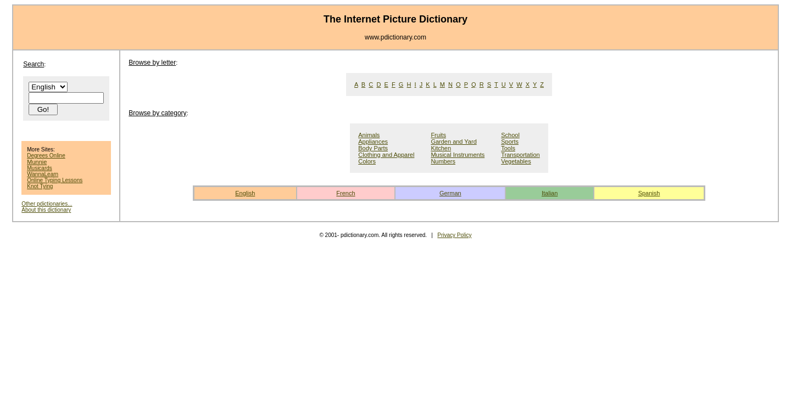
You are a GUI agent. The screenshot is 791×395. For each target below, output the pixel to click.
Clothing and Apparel (386, 154)
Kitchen (441, 148)
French (345, 193)
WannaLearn (42, 174)
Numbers (443, 161)
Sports (510, 141)
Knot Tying (40, 186)
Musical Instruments (457, 154)
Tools (508, 148)
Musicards (39, 168)
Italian (550, 193)
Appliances (373, 141)
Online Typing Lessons (54, 180)
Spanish (649, 193)
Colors (367, 161)
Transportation (520, 154)
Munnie (37, 162)
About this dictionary (46, 210)
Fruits (438, 135)
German (450, 193)
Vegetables (516, 161)
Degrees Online (46, 156)
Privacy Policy (454, 235)
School (510, 135)
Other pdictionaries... (46, 204)
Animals (369, 135)
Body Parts (373, 148)
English (245, 193)
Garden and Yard (453, 141)
